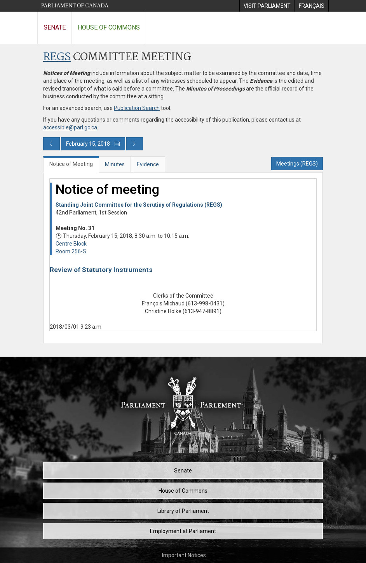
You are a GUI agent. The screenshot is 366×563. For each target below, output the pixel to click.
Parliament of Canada (74, 6)
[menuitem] (267, 6)
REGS (57, 57)
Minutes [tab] (115, 164)
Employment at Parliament (183, 531)
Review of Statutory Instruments (101, 270)
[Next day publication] (134, 143)
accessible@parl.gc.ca (70, 127)
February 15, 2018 (93, 144)
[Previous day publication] (51, 143)
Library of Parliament (183, 511)
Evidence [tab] (148, 164)
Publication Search (137, 108)
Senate (55, 27)
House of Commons (109, 27)
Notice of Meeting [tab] (71, 164)
